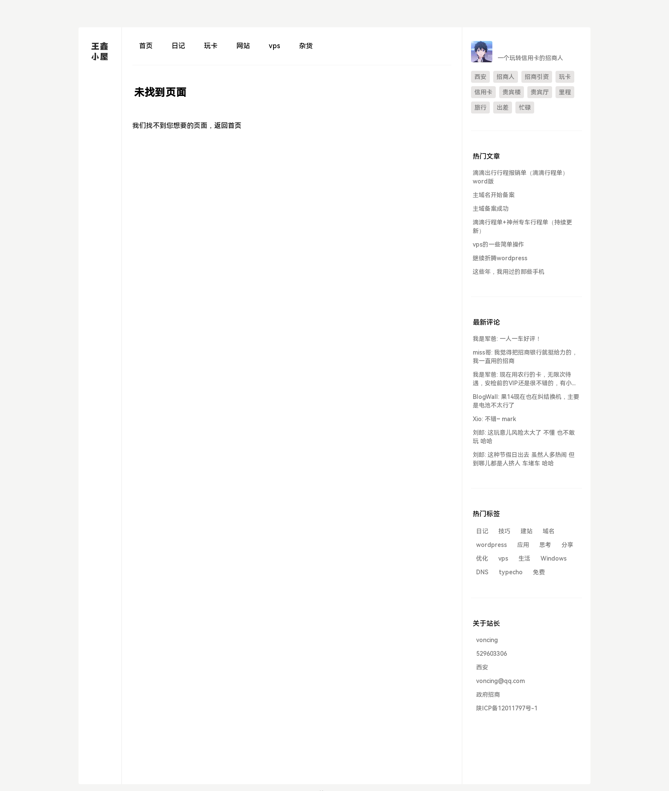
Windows (554, 558)
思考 (545, 544)
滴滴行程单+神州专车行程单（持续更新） (522, 226)
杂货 (306, 46)
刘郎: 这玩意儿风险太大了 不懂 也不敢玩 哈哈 (524, 437)
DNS (482, 572)
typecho (511, 572)
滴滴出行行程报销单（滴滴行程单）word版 (520, 177)
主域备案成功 (491, 208)
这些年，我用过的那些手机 (508, 271)
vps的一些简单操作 (498, 244)
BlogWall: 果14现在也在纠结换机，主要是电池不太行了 (526, 401)
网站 (243, 46)
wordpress (491, 544)
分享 (567, 544)
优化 (482, 558)
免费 (539, 572)
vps (274, 46)
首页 (146, 46)
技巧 (504, 531)
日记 (178, 46)
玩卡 (211, 46)
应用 (523, 544)
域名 (549, 531)
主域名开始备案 (494, 195)
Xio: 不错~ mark (494, 419)
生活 (524, 558)
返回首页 (227, 126)
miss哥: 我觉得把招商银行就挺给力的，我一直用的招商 (525, 356)
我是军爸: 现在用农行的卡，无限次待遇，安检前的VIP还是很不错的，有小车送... (525, 379)
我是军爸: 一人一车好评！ (507, 338)
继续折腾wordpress (500, 258)
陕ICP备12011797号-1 (507, 708)
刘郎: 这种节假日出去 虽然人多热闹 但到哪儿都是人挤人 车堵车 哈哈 (524, 459)
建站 (526, 531)
